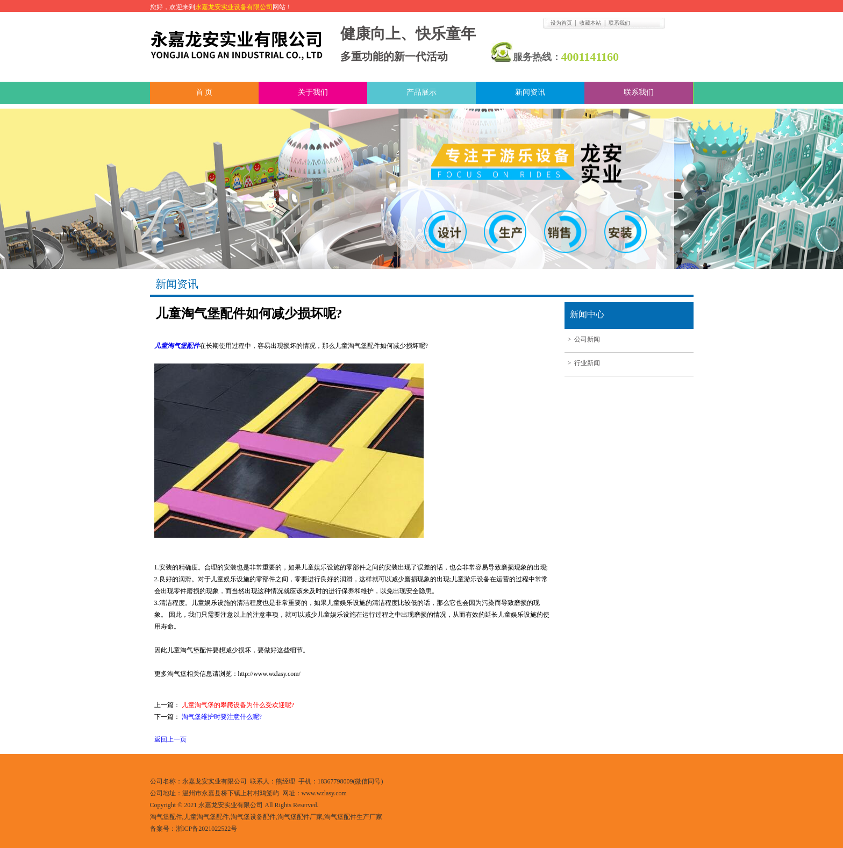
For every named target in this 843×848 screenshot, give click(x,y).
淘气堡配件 (166, 817)
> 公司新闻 (583, 339)
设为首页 (561, 23)
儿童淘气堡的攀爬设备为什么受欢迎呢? (238, 705)
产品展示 (421, 92)
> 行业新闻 (583, 363)
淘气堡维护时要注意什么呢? (222, 717)
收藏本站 (590, 23)
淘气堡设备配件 (253, 817)
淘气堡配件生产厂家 (353, 817)
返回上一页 (170, 739)
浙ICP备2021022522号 (207, 828)
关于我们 (313, 92)
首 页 (204, 92)
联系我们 (619, 23)
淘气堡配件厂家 (300, 817)
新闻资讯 (530, 92)
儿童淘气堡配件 (176, 346)
